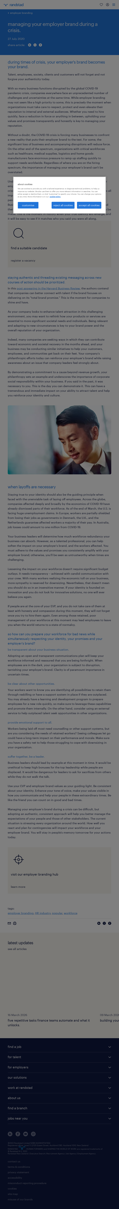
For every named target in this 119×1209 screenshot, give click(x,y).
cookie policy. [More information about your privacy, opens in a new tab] (55, 196)
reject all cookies (63, 205)
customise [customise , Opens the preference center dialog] (28, 205)
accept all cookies (89, 205)
